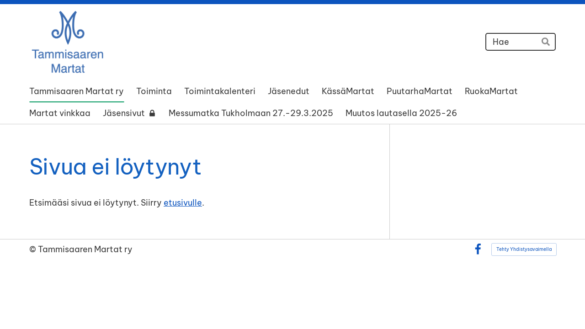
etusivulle (183, 202)
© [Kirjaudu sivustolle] (33, 249)
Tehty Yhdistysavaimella (524, 249)
